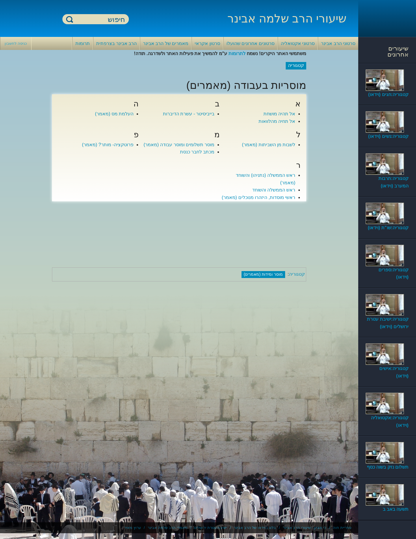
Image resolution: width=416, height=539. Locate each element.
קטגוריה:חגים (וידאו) (388, 94)
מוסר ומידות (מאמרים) (263, 274)
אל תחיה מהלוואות (277, 121)
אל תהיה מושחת (279, 113)
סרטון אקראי (207, 43)
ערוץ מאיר (132, 527)
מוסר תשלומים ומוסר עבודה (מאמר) (179, 144)
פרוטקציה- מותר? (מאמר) (108, 144)
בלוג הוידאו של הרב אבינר (255, 527)
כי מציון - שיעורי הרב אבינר (304, 527)
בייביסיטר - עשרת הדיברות (189, 113)
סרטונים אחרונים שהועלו (250, 43)
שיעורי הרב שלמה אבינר (286, 18)
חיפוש (69, 19)
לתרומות (237, 53)
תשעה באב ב (395, 509)
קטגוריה (297, 274)
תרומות (82, 43)
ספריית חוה (342, 527)
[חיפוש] (99, 19)
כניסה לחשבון (16, 43)
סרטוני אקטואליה (298, 43)
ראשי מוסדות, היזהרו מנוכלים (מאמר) (259, 197)
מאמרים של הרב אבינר (165, 43)
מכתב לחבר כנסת (197, 151)
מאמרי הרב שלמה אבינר (167, 527)
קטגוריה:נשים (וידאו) (388, 136)
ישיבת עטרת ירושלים (210, 527)
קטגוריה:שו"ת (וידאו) (388, 227)
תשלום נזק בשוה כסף (387, 467)
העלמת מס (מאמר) (114, 113)
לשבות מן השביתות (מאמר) (268, 144)
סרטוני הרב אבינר (338, 43)
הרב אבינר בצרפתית (116, 43)
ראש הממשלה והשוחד (274, 189)
